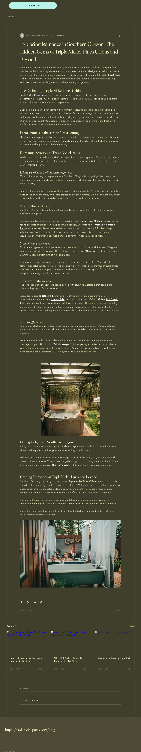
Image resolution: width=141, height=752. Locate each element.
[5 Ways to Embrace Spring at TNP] (114, 642)
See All (132, 626)
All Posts (10, 16)
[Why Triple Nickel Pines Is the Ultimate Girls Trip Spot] (70, 642)
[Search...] (52, 4)
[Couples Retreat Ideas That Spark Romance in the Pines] (26, 642)
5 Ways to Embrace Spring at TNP (114, 658)
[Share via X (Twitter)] (28, 602)
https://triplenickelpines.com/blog (30, 729)
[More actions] (119, 35)
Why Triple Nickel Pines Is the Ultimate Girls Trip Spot (68, 659)
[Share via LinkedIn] (34, 602)
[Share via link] (41, 602)
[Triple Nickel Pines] (33, 5)
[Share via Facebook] (21, 602)
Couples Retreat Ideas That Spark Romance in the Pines (26, 659)
